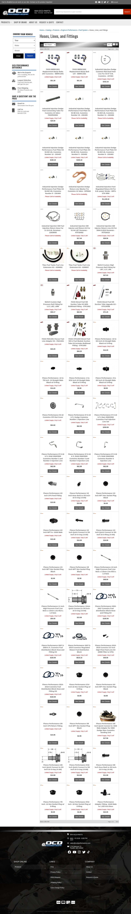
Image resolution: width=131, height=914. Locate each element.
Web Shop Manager (88, 911)
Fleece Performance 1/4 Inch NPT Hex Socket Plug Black (53, 569)
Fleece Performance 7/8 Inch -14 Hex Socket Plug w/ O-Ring (53, 804)
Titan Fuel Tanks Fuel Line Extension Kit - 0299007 (79, 266)
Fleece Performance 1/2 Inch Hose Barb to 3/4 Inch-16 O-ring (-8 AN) (79, 495)
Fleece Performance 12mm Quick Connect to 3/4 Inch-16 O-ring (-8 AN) (79, 608)
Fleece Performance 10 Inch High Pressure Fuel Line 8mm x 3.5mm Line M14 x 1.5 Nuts (105, 570)
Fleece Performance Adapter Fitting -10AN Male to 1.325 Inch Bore (106, 804)
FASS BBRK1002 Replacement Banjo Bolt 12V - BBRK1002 (79, 71)
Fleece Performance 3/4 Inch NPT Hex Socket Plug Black (105, 687)
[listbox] (24, 40)
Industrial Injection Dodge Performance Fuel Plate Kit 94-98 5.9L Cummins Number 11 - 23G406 (106, 112)
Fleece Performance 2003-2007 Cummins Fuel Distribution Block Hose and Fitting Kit (105, 609)
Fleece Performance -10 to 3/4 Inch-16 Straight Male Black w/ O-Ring (105, 341)
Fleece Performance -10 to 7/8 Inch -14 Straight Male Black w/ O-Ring (53, 380)
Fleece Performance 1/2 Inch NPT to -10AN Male (52, 531)
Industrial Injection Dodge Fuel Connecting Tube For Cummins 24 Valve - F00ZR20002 (52, 112)
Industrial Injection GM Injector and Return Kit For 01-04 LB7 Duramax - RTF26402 (79, 229)
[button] (92, 12)
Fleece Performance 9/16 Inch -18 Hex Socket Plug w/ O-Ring (79, 804)
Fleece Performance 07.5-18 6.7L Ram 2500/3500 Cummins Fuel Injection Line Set (105, 418)
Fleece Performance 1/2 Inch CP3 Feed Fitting (52, 494)
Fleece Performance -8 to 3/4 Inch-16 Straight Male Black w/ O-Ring (106, 380)
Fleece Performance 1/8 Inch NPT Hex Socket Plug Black (79, 569)
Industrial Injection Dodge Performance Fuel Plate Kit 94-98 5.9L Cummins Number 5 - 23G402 (79, 151)
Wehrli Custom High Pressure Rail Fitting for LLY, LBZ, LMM (53, 304)
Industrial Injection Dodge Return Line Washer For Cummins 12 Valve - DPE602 (79, 189)
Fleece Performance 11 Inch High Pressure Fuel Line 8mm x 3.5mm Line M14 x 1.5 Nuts (53, 609)
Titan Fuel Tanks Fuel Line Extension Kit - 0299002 (53, 266)
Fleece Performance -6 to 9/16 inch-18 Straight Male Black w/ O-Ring (79, 380)
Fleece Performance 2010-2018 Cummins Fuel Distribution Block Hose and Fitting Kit (53, 688)
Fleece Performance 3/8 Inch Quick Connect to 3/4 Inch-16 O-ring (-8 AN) (52, 767)
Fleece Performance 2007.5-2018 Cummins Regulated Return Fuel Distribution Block (79, 648)
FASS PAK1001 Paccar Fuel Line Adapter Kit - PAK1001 (53, 340)
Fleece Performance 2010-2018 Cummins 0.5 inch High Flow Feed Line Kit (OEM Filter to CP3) (105, 648)
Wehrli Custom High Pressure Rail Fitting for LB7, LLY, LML (105, 267)
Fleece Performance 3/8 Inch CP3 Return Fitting (52, 725)
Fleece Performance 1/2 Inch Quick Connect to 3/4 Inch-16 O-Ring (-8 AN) (105, 532)
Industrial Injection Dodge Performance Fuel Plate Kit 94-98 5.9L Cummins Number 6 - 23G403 (106, 151)
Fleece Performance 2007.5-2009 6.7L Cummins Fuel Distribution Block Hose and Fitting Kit (53, 648)
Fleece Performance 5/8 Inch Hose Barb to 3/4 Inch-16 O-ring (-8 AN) (106, 767)
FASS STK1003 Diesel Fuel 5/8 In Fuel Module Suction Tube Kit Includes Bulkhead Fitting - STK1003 (79, 342)
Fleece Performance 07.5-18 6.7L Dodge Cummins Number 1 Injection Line (79, 417)
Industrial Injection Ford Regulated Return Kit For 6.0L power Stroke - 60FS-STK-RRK (105, 190)
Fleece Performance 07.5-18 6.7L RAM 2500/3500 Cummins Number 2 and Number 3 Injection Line (53, 457)
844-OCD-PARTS (76, 834)
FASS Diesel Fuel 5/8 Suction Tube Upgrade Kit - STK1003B (106, 304)
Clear (18, 56)
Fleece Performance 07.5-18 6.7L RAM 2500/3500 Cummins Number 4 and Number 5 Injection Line (79, 457)
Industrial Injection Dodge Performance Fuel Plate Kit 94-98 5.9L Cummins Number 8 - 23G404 (53, 190)
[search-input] (88, 11)
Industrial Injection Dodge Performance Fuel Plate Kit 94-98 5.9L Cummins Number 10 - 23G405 (79, 112)
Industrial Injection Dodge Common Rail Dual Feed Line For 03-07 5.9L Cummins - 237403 (105, 72)
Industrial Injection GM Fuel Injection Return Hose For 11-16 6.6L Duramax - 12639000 (53, 229)
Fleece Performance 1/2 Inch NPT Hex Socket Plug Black (105, 495)
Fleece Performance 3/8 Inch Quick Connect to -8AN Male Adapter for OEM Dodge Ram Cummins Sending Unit (105, 728)
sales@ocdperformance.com (80, 843)
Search (30, 56)
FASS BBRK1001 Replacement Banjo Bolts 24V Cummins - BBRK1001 (53, 71)
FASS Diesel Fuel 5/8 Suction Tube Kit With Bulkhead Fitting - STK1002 (79, 304)
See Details (53, 86)
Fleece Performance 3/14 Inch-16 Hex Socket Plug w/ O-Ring (79, 687)
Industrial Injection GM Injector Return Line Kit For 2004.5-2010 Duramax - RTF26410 (106, 229)
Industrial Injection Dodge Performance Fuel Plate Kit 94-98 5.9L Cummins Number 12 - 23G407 (53, 151)
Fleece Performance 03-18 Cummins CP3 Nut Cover (52, 416)
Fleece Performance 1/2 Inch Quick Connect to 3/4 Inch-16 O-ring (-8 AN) (79, 532)
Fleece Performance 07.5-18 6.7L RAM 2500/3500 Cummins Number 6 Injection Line (105, 457)
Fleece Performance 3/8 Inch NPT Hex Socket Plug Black (79, 726)
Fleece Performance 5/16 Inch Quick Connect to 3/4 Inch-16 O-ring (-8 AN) (79, 767)
